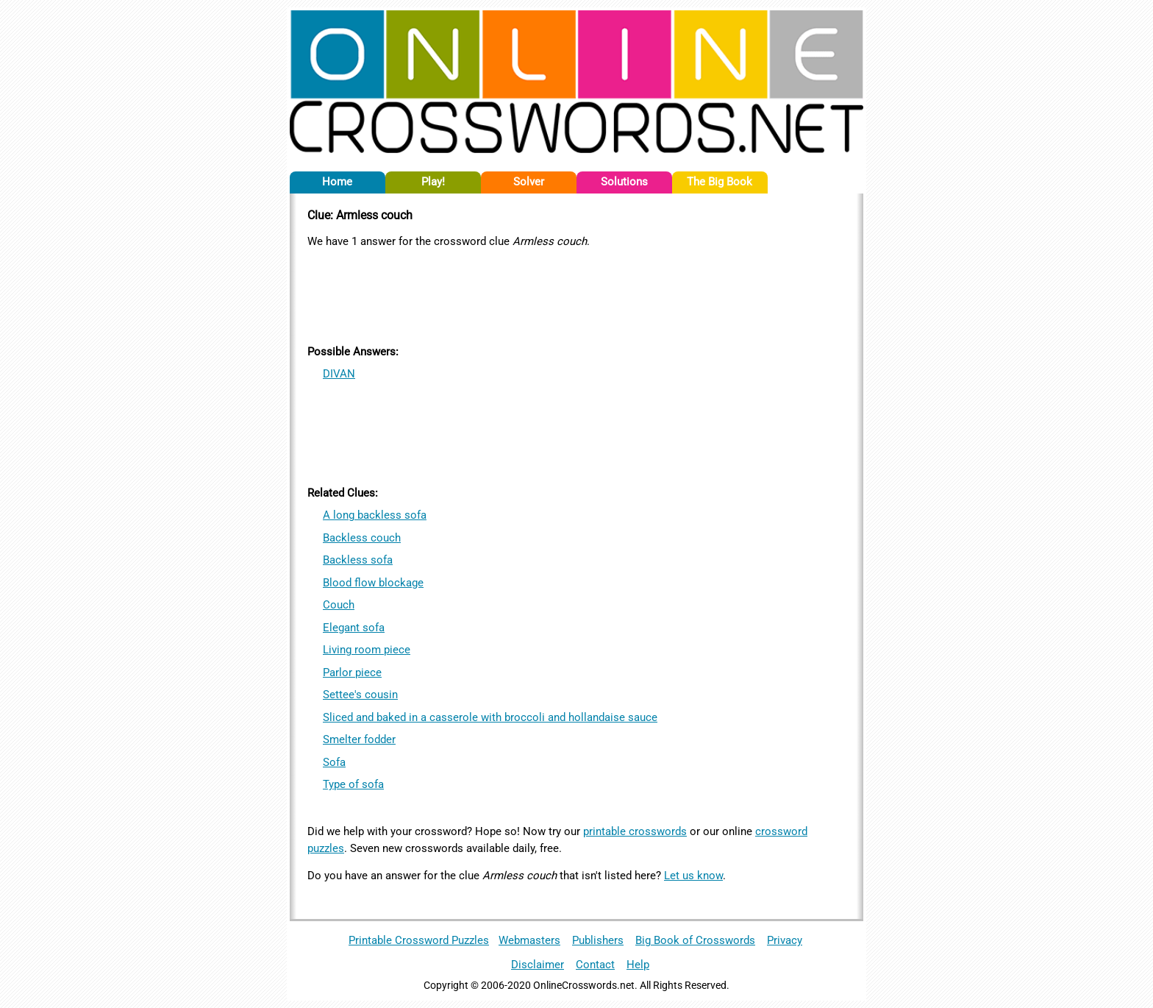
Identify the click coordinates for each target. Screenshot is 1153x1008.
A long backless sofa (374, 515)
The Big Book (719, 181)
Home (337, 181)
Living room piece (366, 649)
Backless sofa (358, 560)
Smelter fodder (359, 739)
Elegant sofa (354, 627)
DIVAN (339, 373)
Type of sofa (353, 784)
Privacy (784, 940)
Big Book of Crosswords (695, 940)
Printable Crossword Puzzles (419, 940)
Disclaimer (537, 964)
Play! (433, 181)
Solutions (624, 181)
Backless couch (362, 537)
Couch (338, 604)
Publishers (598, 940)
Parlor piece (352, 672)
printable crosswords (635, 831)
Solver (528, 181)
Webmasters (529, 940)
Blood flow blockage (373, 582)
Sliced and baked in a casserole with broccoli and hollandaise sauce (490, 717)
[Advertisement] (576, 293)
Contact (595, 964)
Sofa (334, 762)
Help (638, 964)
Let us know (693, 875)
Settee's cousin (360, 694)
